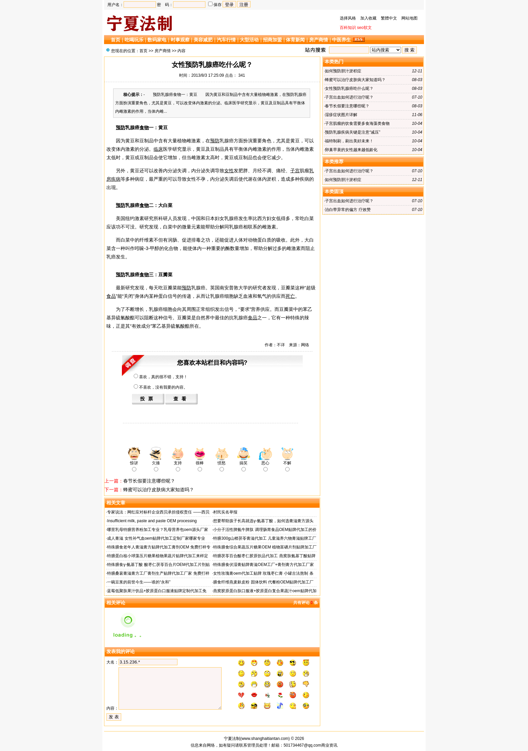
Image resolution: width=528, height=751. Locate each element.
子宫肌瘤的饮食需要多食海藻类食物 (357, 123)
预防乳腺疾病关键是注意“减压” (352, 132)
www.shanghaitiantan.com (264, 738)
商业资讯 (329, 745)
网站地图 (409, 18)
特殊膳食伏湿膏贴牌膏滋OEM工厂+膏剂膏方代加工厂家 (263, 564)
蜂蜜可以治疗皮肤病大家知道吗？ (158, 489)
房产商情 (318, 39)
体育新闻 (295, 39)
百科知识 (348, 27)
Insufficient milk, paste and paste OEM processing (152, 520)
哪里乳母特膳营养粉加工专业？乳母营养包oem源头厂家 (157, 529)
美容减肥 (203, 39)
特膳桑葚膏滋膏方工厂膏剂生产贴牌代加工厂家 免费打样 (158, 573)
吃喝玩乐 (134, 39)
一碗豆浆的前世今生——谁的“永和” (138, 582)
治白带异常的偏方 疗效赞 (347, 209)
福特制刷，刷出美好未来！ (349, 141)
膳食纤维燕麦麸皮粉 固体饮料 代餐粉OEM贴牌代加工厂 (263, 582)
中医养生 (341, 39)
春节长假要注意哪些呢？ (149, 481)
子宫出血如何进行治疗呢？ (349, 97)
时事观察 (180, 39)
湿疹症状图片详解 (341, 114)
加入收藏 (368, 18)
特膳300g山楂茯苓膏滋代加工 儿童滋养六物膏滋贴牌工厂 (264, 538)
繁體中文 (389, 18)
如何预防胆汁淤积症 (343, 71)
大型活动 (249, 39)
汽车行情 (226, 39)
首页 (115, 39)
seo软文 (364, 27)
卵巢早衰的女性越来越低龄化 (351, 149)
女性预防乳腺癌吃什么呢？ (349, 88)
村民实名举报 (225, 512)
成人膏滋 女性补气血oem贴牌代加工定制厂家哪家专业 (156, 538)
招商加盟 (272, 39)
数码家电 (156, 39)
